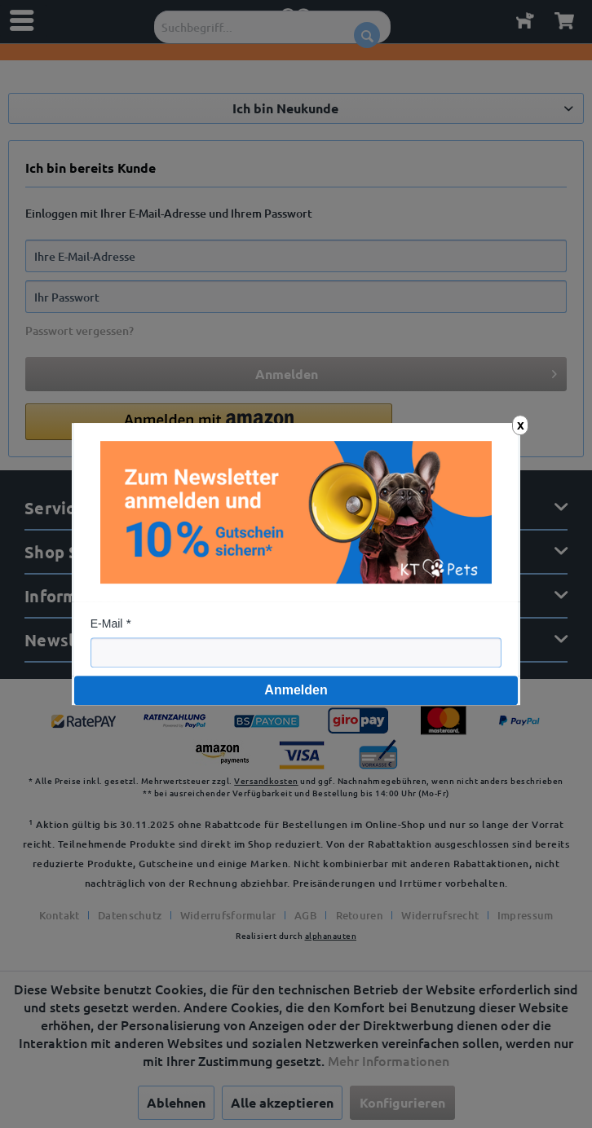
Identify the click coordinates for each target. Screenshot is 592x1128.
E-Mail (107, 623)
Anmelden (295, 690)
